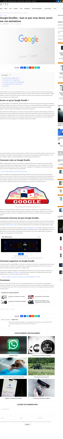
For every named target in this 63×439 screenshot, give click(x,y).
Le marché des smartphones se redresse (41, 398)
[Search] (62, 8)
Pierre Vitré (6, 23)
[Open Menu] (0, 1)
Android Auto (34, 1)
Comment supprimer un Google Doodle (13, 84)
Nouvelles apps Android (12, 1)
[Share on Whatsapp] (36, 68)
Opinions (16, 8)
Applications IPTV (28, 1)
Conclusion (6, 86)
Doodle (14, 272)
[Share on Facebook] (25, 68)
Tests (10, 8)
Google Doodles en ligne (11, 224)
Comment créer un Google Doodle (12, 80)
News (1, 8)
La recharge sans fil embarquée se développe (17, 301)
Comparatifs (27, 8)
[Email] (60, 1)
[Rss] (62, 1)
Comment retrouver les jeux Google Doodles (14, 82)
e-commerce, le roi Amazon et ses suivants (16, 296)
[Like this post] (22, 68)
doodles (7, 309)
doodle (2, 309)
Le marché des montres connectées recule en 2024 (13, 377)
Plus (55, 8)
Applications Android (37, 8)
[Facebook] (56, 1)
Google (12, 309)
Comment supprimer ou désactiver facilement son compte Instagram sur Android (21, 277)
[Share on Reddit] (33, 68)
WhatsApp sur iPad (13, 355)
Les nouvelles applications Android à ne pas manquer (14, 171)
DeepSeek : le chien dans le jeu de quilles (13, 398)
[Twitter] (58, 1)
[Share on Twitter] (27, 68)
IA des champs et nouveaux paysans (41, 377)
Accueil (1, 12)
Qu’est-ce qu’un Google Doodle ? (11, 78)
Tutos (21, 8)
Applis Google (47, 8)
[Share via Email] (38, 68)
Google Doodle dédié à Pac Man (31, 227)
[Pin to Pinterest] (30, 68)
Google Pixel (5, 1)
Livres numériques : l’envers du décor (42, 296)
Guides (5, 8)
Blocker (17, 272)
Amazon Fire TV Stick (20, 1)
